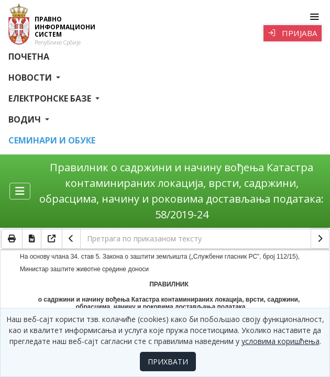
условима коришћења (280, 341)
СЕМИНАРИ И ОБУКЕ (51, 140)
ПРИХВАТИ (168, 362)
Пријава (292, 33)
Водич (25, 119)
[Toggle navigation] (314, 16)
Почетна (28, 56)
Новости (31, 77)
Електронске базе (50, 98)
